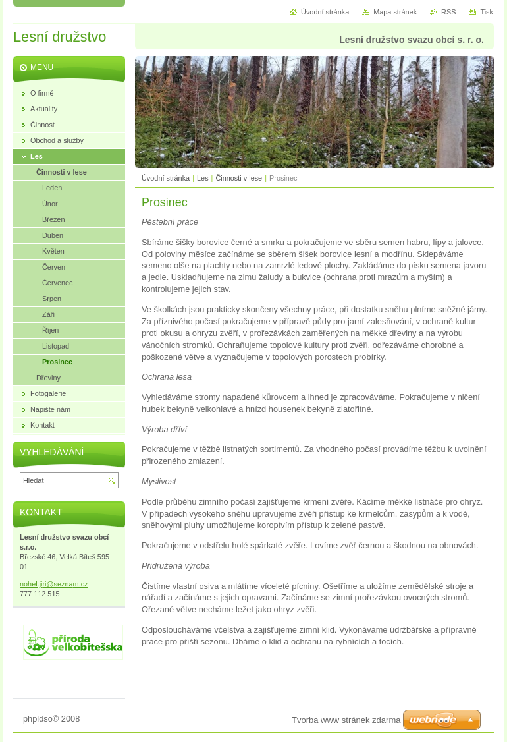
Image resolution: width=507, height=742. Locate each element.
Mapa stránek (395, 12)
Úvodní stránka (166, 178)
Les (203, 178)
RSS (448, 12)
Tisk (486, 12)
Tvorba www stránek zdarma (346, 720)
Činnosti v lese (238, 178)
